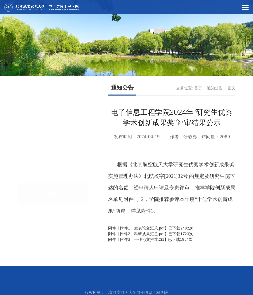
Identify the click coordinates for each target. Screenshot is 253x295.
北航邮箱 (97, 280)
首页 (198, 88)
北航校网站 (66, 280)
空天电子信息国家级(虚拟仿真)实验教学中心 (158, 280)
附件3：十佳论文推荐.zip (142, 242)
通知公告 (215, 88)
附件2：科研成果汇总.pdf (142, 237)
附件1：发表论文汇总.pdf (142, 231)
